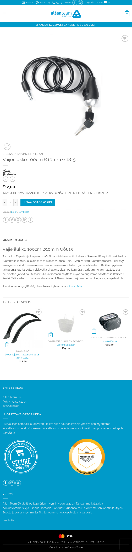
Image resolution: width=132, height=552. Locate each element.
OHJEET (90, 542)
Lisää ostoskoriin (38, 202)
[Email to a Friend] (18, 220)
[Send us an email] (18, 483)
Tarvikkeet (24, 154)
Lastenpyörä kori (66, 344)
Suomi (103, 2)
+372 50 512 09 (18, 401)
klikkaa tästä (74, 286)
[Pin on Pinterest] (24, 220)
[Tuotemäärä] (10, 202)
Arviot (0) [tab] (21, 240)
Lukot (39, 154)
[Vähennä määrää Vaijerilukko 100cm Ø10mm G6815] (5, 202)
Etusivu (8, 154)
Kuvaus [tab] (7, 240)
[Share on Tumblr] (30, 220)
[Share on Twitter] (12, 220)
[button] (89, 2)
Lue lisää (8, 520)
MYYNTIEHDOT (76, 542)
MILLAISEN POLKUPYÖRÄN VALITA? (46, 542)
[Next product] (5, 179)
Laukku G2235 (109, 341)
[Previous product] (12, 179)
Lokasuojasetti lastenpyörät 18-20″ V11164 (22, 356)
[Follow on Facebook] (74, 2)
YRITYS (100, 542)
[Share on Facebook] (6, 220)
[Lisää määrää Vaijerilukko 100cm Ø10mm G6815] (16, 202)
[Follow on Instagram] (80, 2)
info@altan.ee (11, 406)
